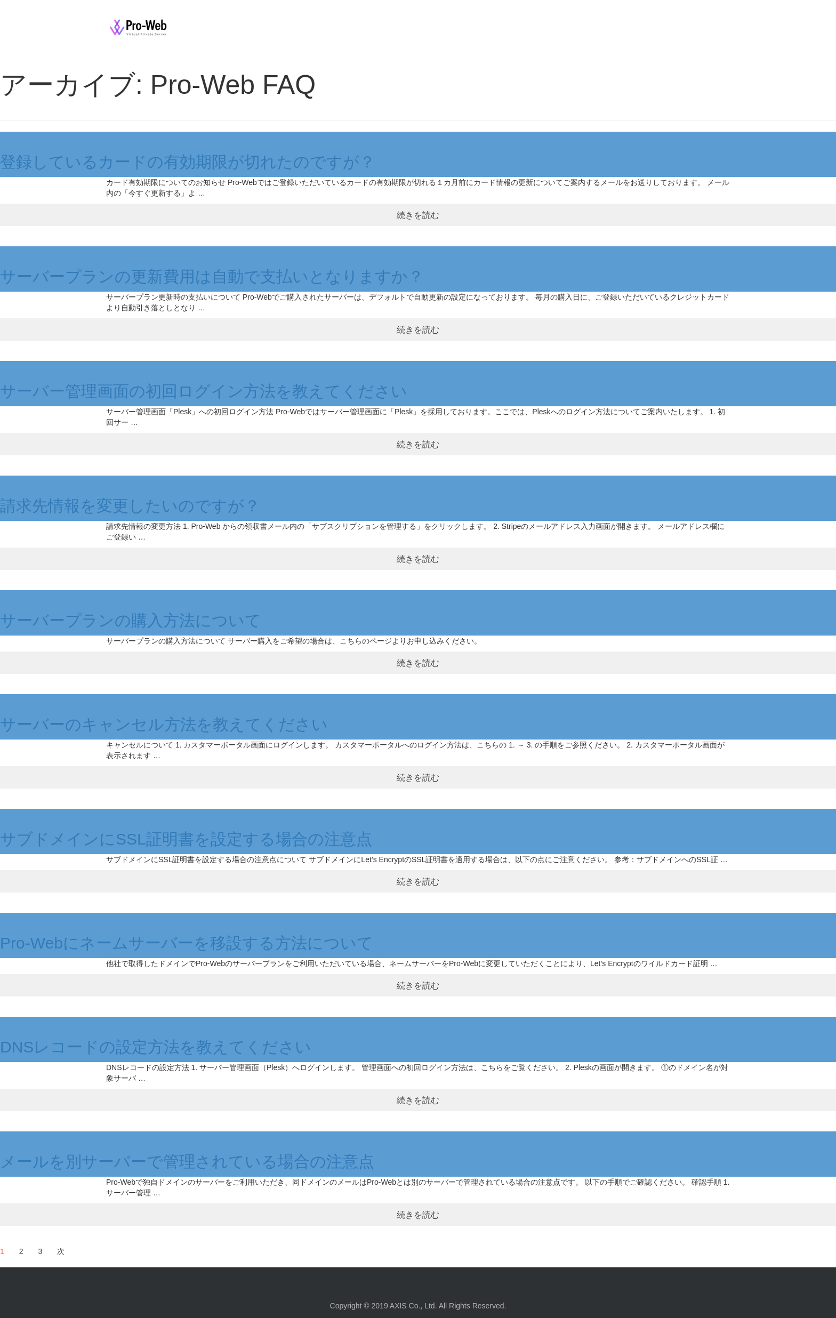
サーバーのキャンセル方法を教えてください (164, 724)
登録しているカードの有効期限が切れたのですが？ (187, 162)
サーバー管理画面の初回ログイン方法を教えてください (203, 391)
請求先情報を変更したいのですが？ (130, 506)
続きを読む (418, 215)
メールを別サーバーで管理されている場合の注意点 (187, 1161)
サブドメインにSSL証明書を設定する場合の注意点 (186, 839)
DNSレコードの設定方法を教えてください (155, 1047)
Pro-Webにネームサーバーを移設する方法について (186, 943)
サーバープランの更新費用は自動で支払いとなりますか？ (212, 276)
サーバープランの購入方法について (130, 620)
